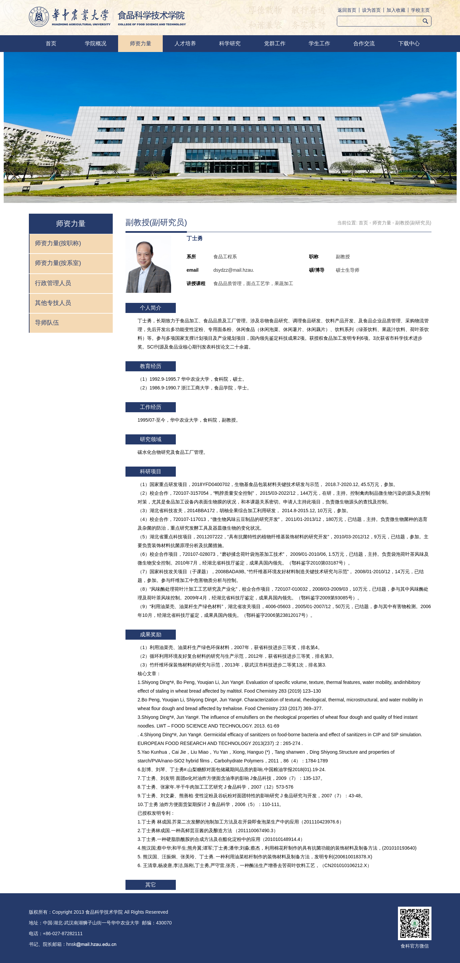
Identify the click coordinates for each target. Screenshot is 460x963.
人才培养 (185, 43)
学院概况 (95, 43)
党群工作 (275, 43)
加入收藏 (396, 10)
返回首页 (347, 10)
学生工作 (319, 43)
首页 (51, 43)
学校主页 (420, 10)
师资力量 (140, 43)
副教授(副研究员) (413, 222)
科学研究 (230, 43)
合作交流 (364, 43)
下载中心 (409, 43)
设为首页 (371, 10)
